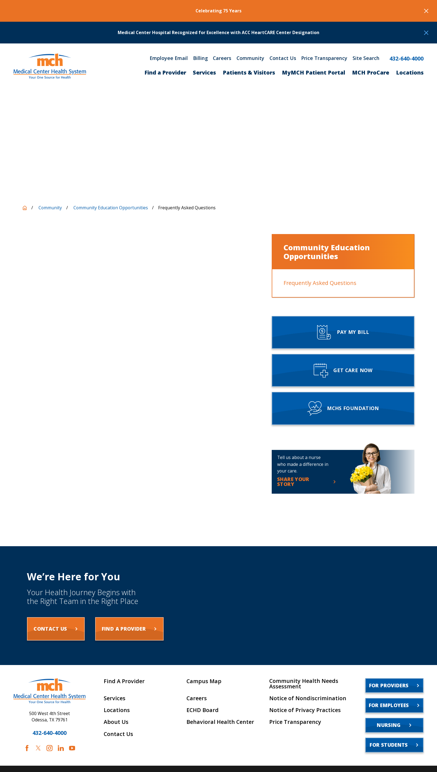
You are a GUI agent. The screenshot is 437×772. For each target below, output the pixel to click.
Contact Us (283, 58)
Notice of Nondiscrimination (307, 698)
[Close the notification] (426, 11)
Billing (200, 58)
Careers (222, 58)
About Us (116, 722)
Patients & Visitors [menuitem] (249, 72)
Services (114, 698)
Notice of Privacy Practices (305, 710)
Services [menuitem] (204, 72)
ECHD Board (202, 710)
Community (250, 58)
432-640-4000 (406, 58)
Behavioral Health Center (220, 722)
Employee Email (169, 58)
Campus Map (203, 681)
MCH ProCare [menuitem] (370, 72)
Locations (117, 710)
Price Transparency (324, 58)
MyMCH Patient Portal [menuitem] (313, 72)
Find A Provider (124, 681)
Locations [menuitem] (410, 72)
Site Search (366, 58)
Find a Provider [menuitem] (165, 72)
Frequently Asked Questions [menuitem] (320, 283)
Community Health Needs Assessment (303, 683)
